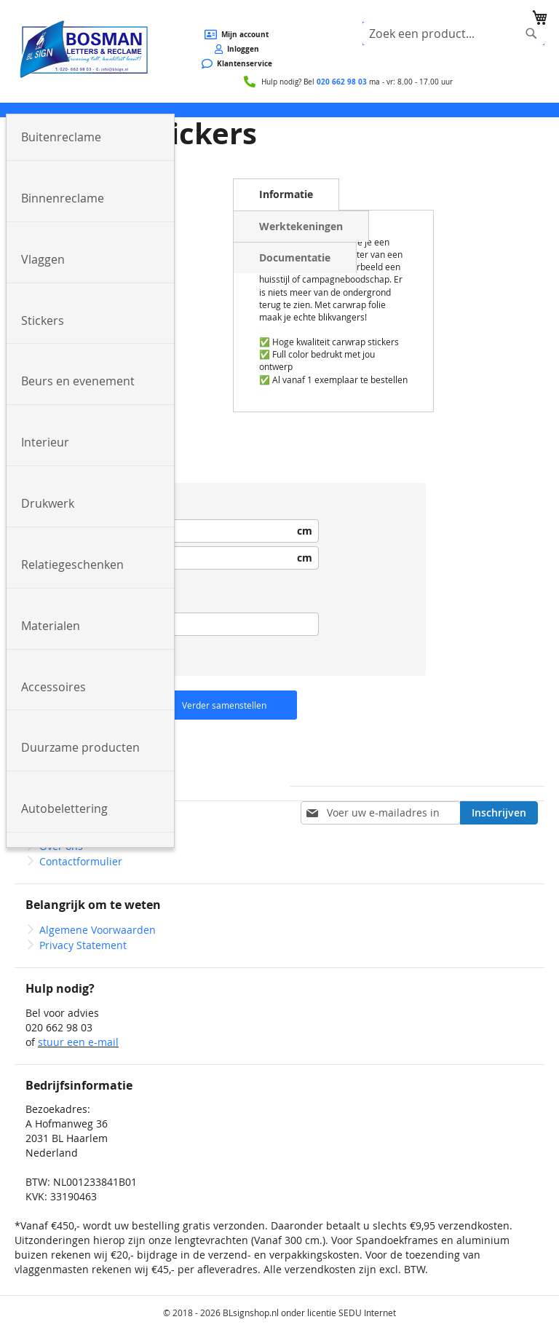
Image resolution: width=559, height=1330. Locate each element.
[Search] (531, 33)
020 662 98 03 (342, 81)
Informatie (286, 194)
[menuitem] (90, 137)
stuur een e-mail (78, 1042)
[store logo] (83, 50)
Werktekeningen (301, 226)
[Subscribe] (499, 813)
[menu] (279, 110)
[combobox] (453, 33)
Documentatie (294, 257)
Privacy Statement (83, 945)
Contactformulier (80, 861)
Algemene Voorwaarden (97, 930)
